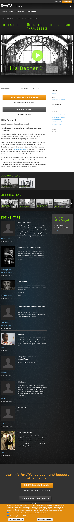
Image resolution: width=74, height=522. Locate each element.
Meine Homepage (6, 272)
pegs (2, 452)
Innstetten (4, 373)
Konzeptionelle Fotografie (58, 117)
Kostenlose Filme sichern (35, 498)
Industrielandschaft (20, 149)
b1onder (3, 423)
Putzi (2, 347)
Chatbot (11, 516)
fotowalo (3, 293)
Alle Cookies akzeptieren (16, 519)
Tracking (11, 513)
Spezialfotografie (56, 119)
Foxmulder (4, 322)
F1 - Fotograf (55, 107)
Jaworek (3, 398)
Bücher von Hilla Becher (58, 99)
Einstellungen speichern (45, 519)
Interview (54, 93)
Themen (4, 12)
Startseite (5, 18)
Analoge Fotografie (57, 124)
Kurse (11, 12)
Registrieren (67, 1)
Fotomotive (16, 18)
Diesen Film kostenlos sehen (24, 97)
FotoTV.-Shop (31, 12)
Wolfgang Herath (6, 270)
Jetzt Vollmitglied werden (37, 485)
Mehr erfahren (24, 109)
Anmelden (58, 1)
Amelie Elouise (5, 238)
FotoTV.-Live (20, 12)
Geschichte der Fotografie (59, 115)
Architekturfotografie (30, 18)
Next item (71, 203)
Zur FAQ (57, 230)
